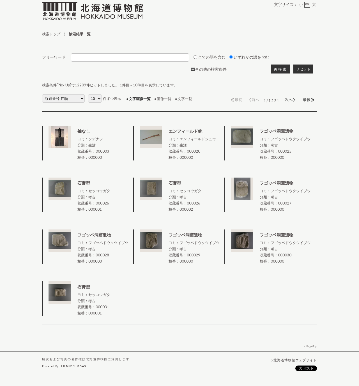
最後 (308, 98)
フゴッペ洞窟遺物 (276, 131)
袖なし (83, 131)
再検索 (280, 69)
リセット (303, 69)
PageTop (311, 346)
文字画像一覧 (140, 98)
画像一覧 (164, 98)
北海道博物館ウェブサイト (295, 360)
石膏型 (83, 182)
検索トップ (51, 34)
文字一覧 (185, 98)
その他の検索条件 (211, 69)
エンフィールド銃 (185, 131)
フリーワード (54, 57)
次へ (289, 98)
